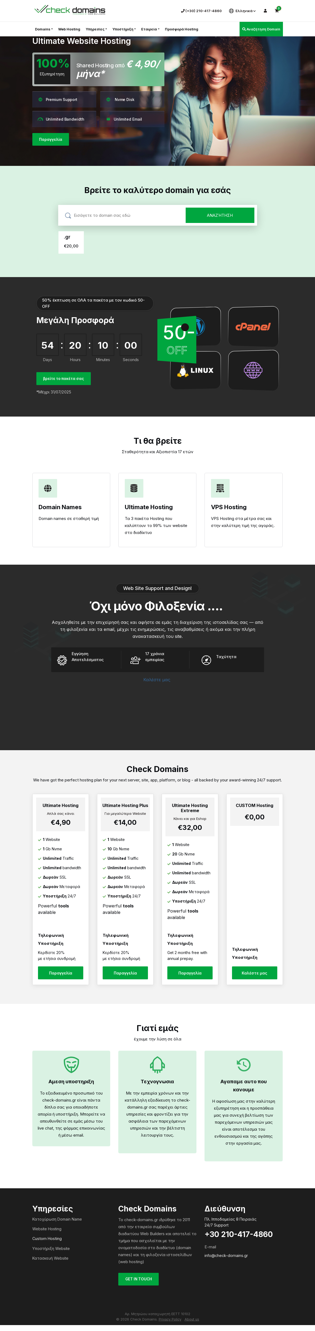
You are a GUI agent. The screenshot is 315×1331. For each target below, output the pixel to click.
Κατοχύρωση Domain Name (57, 1225)
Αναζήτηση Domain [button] (261, 29)
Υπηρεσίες (95, 29)
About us (192, 1325)
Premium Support (58, 99)
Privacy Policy (169, 1325)
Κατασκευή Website (50, 1264)
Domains (42, 29)
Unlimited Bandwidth (61, 119)
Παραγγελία (52, 139)
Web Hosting (69, 29)
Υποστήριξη (122, 29)
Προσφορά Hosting (181, 29)
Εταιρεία (149, 29)
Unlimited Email (124, 119)
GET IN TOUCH (141, 1285)
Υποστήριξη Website (51, 1254)
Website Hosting (46, 1234)
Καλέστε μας (157, 684)
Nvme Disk (120, 99)
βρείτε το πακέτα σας (66, 379)
